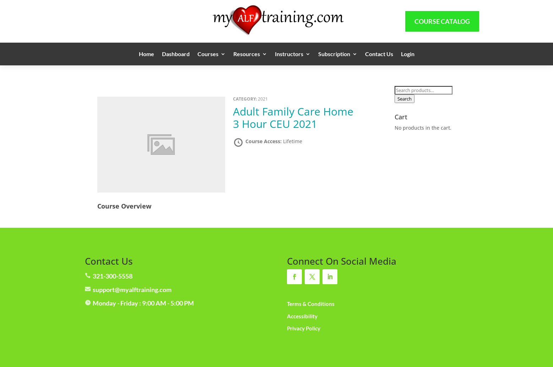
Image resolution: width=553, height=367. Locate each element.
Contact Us (379, 54)
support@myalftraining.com (132, 289)
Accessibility (302, 316)
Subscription (334, 54)
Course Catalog (442, 21)
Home (146, 54)
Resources (246, 54)
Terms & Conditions (311, 304)
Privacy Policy (303, 328)
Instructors (289, 54)
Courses (207, 54)
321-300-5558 (112, 276)
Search (404, 99)
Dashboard (176, 54)
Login (407, 54)
